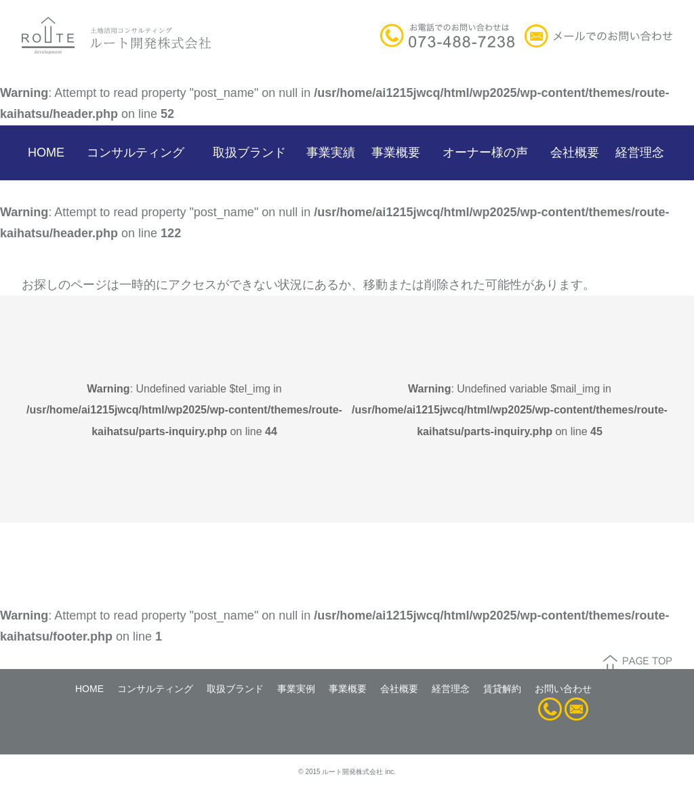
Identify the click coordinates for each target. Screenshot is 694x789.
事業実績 (330, 152)
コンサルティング (135, 152)
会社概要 (574, 152)
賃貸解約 (502, 688)
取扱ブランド (249, 152)
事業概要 (395, 152)
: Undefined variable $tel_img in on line (184, 410)
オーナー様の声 (485, 152)
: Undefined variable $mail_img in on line (510, 410)
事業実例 (296, 688)
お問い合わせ (563, 688)
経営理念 (639, 152)
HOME (46, 152)
